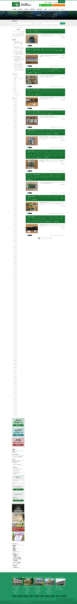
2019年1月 (15, 300)
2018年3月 (15, 323)
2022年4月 (15, 210)
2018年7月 (15, 314)
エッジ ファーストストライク (17, 469)
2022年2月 (15, 215)
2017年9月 (15, 337)
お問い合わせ (15, 565)
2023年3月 (15, 185)
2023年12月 (15, 164)
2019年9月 (15, 282)
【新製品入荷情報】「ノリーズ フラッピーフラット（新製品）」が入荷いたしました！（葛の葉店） (19, 43)
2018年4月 (15, 321)
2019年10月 (15, 279)
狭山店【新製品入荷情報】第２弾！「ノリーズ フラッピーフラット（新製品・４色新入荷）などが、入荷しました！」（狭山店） (19, 53)
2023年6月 (15, 178)
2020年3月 (15, 268)
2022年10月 (15, 196)
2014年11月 (15, 415)
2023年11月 (15, 166)
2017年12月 (15, 330)
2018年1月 (15, 328)
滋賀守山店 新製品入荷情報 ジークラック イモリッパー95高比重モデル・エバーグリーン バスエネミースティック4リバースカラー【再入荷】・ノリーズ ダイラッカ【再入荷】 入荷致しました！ (45, 71)
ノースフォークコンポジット (18, 456)
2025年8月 (15, 118)
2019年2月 (15, 298)
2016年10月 (15, 362)
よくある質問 (15, 560)
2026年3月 (15, 102)
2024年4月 (15, 155)
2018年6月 (15, 316)
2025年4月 (15, 127)
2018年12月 (15, 302)
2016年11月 (15, 360)
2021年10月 (15, 224)
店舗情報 (14, 545)
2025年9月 (15, 116)
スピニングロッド (15, 470)
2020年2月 (15, 270)
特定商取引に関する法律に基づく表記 (26, 602)
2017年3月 (15, 351)
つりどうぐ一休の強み (16, 562)
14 (16, 34)
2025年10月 (15, 113)
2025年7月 (15, 120)
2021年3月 (15, 240)
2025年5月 (15, 125)
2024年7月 (15, 148)
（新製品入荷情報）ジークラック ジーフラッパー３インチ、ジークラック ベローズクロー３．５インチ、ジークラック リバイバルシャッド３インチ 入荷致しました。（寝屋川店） (45, 198)
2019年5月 (15, 291)
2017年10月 (15, 335)
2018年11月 (15, 305)
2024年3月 (15, 157)
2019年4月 (15, 293)
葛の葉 (15, 83)
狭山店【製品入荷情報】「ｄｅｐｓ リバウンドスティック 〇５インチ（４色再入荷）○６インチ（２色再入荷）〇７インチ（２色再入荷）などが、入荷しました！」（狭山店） (19, 59)
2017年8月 (15, 339)
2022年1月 (15, 217)
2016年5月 (15, 374)
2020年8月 (15, 256)
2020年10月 (15, 252)
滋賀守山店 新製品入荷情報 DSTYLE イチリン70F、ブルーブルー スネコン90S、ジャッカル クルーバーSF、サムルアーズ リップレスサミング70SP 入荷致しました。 (45, 51)
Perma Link (63, 45)
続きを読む (63, 37)
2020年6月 (15, 261)
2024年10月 (15, 141)
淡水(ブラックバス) (16, 461)
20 (14, 35)
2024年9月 (15, 143)
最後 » (51, 238)
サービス (14, 553)
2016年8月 (15, 367)
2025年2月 (15, 132)
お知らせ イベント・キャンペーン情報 (19, 78)
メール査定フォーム (16, 567)
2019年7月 (15, 286)
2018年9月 (15, 309)
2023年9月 (15, 171)
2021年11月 (15, 222)
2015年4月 (15, 404)
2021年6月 (15, 233)
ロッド (14, 459)
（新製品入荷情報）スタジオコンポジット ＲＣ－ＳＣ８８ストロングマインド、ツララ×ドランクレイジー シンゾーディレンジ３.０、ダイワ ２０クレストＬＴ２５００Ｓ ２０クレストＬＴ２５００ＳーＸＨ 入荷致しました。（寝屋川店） (45, 132)
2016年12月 (15, 358)
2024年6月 (15, 150)
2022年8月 (15, 201)
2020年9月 (15, 254)
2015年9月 (15, 392)
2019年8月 (15, 284)
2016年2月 (15, 381)
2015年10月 (15, 390)
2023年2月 (15, 187)
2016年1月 (15, 383)
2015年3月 (15, 406)
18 (23, 34)
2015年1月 (15, 411)
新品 (14, 449)
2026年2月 (15, 104)
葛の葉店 (15, 88)
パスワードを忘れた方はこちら (18, 486)
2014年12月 (15, 413)
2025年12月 (15, 109)
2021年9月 (15, 226)
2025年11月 (15, 111)
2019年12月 (15, 275)
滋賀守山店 (14, 549)
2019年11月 (15, 277)
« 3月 (14, 37)
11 (23, 33)
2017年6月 (15, 344)
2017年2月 (15, 353)
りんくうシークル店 (17, 95)
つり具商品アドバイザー (16, 556)
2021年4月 (15, 238)
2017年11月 (15, 332)
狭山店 (14, 547)
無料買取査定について (16, 554)
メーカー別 (15, 454)
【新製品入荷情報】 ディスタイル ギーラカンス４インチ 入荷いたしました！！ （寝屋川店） (19, 48)
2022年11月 (15, 194)
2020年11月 (15, 249)
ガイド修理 (14, 555)
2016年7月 (15, 369)
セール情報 (15, 75)
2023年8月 (15, 173)
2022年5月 (15, 208)
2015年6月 (15, 399)
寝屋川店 (15, 90)
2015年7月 (15, 397)
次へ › (48, 238)
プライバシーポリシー (15, 602)
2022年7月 (15, 203)
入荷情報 (15, 81)
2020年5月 (15, 263)
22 (18, 35)
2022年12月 (15, 192)
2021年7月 (15, 231)
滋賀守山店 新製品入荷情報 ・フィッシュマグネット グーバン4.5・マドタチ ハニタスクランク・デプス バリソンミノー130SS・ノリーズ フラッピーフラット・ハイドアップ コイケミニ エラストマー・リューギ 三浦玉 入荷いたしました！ (19, 67)
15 (18, 34)
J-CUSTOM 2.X (15, 467)
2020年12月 (15, 247)
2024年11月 (15, 139)
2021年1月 (15, 245)
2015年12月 (15, 385)
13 (14, 34)
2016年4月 (15, 376)
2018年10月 (15, 307)
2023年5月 (15, 180)
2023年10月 (15, 169)
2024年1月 (15, 162)
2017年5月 (15, 346)
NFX (13, 466)
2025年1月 (15, 134)
